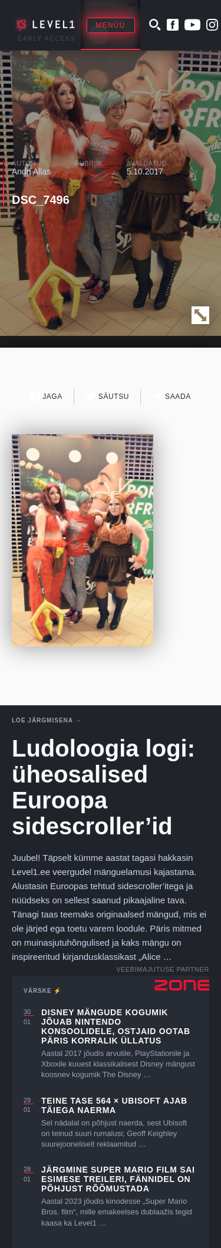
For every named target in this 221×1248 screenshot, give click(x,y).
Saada (172, 396)
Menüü (111, 25)
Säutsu (107, 396)
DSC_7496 (41, 199)
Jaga (46, 396)
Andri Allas (31, 171)
